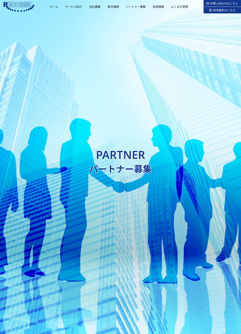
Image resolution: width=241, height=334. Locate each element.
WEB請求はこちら (222, 10)
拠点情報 (113, 6)
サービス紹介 (73, 6)
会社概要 (94, 6)
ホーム (54, 6)
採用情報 (158, 6)
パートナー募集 (136, 6)
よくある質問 (179, 6)
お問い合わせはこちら (222, 3)
